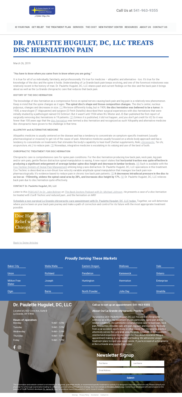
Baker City (13, 266)
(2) (71, 117)
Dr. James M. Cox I (50, 389)
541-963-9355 (145, 10)
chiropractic (147, 142)
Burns (48, 291)
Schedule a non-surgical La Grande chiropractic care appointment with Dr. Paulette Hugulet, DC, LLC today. (75, 201)
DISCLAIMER (115, 387)
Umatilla (160, 291)
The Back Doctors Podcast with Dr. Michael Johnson (93, 192)
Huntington (88, 281)
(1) (61, 107)
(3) (52, 145)
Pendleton (87, 273)
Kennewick (125, 273)
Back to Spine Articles (25, 243)
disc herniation (59, 120)
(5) (112, 173)
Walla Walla (51, 266)
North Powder (90, 291)
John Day (124, 291)
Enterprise (162, 281)
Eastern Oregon (90, 266)
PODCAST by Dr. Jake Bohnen (44, 192)
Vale (158, 266)
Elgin (10, 291)
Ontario (160, 273)
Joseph (49, 281)
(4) (137, 164)
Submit (130, 378)
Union (11, 273)
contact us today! (122, 344)
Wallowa (124, 266)
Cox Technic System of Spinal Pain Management (40, 167)
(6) (122, 177)
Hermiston (125, 281)
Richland (49, 273)
